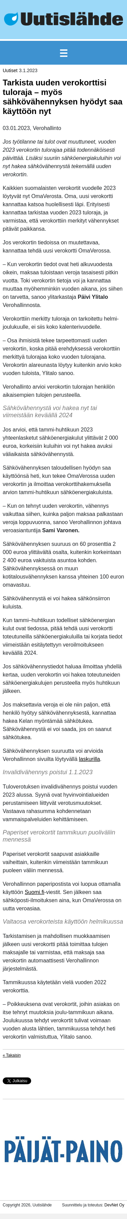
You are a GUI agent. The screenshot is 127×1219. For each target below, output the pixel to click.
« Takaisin (12, 1055)
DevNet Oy (114, 1205)
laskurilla (89, 759)
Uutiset (10, 70)
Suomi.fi (34, 892)
